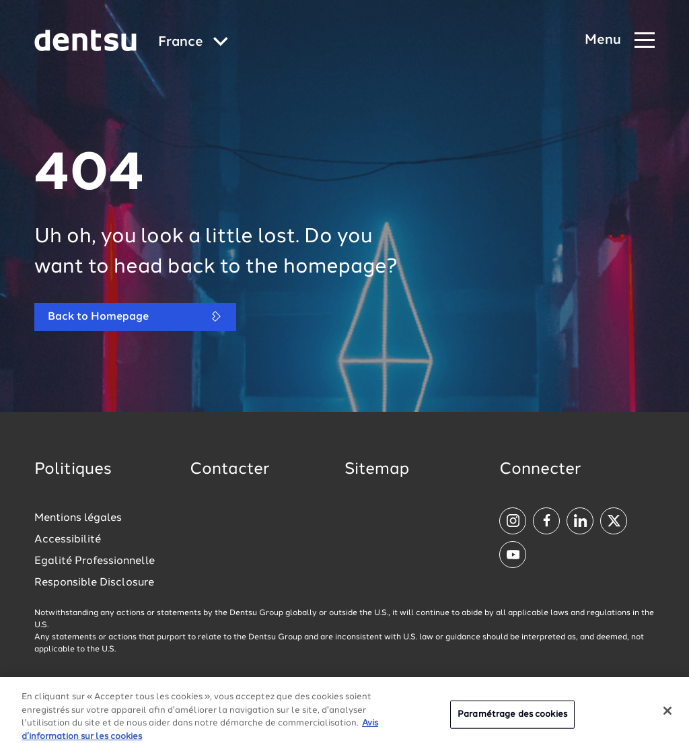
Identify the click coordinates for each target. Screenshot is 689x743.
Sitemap (376, 470)
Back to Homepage (135, 316)
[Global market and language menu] (193, 42)
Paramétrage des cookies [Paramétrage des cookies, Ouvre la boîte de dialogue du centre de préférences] (512, 720)
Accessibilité (67, 539)
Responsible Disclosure (94, 582)
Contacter (229, 470)
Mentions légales (78, 518)
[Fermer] (667, 717)
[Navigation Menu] (620, 40)
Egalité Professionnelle (94, 561)
